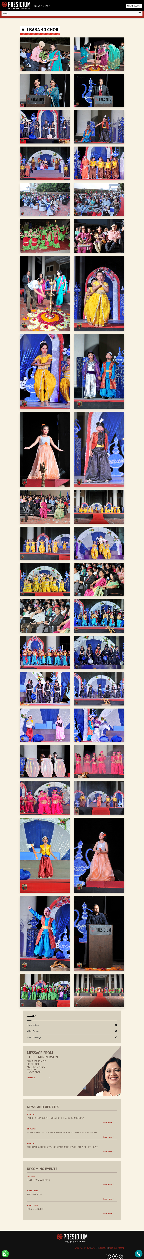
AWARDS (94, 1248)
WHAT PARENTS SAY (82, 1248)
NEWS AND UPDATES (43, 1106)
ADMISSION (103, 1248)
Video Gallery (33, 1031)
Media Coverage (34, 1037)
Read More (31, 1078)
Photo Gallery (33, 1025)
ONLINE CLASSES (134, 6)
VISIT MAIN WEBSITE (116, 1248)
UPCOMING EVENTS (42, 1168)
